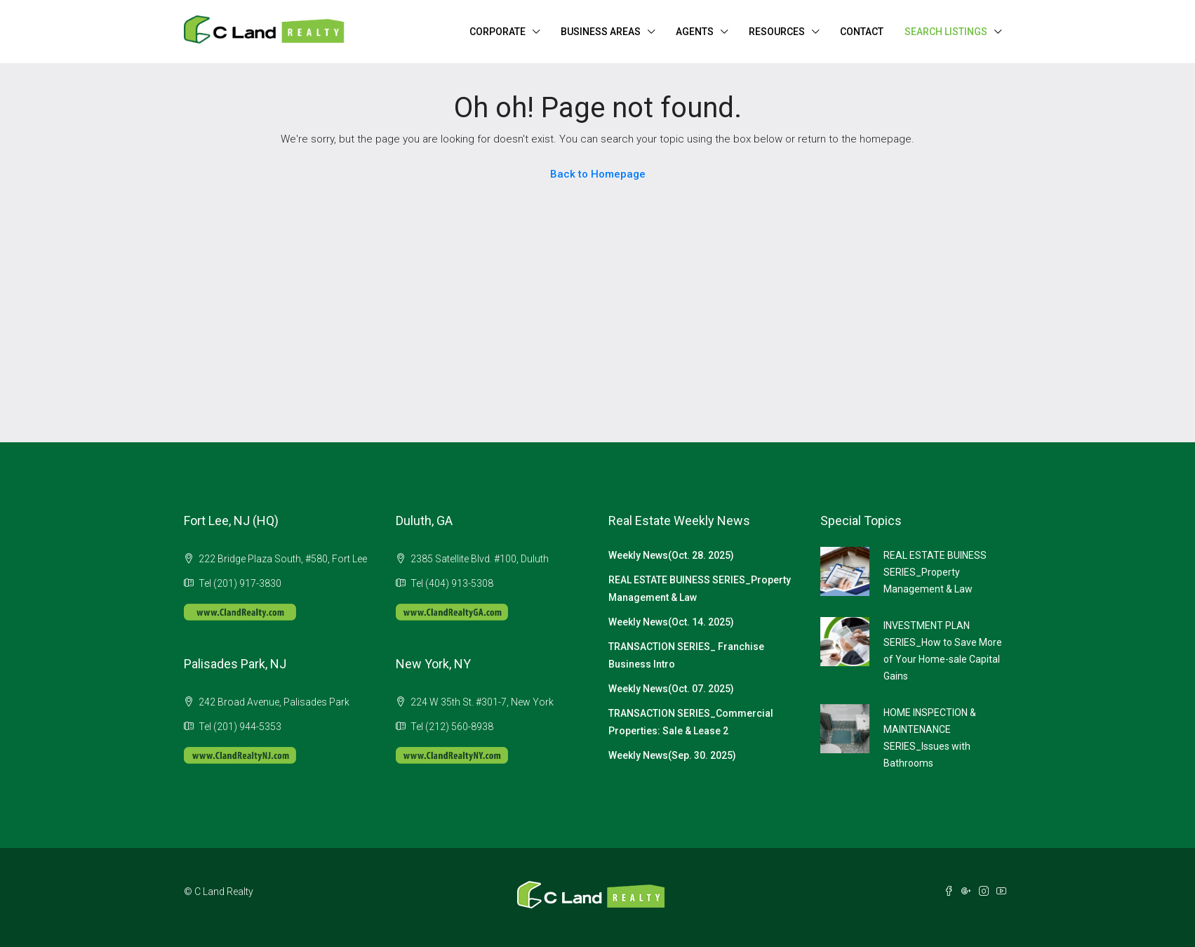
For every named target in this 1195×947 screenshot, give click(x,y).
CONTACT (861, 31)
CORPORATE (497, 31)
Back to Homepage (598, 174)
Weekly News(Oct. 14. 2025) (671, 622)
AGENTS (695, 31)
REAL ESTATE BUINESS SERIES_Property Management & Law (935, 572)
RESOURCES (777, 31)
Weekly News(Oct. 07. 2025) (671, 688)
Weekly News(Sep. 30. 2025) (672, 755)
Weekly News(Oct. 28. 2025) (671, 555)
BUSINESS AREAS (601, 31)
